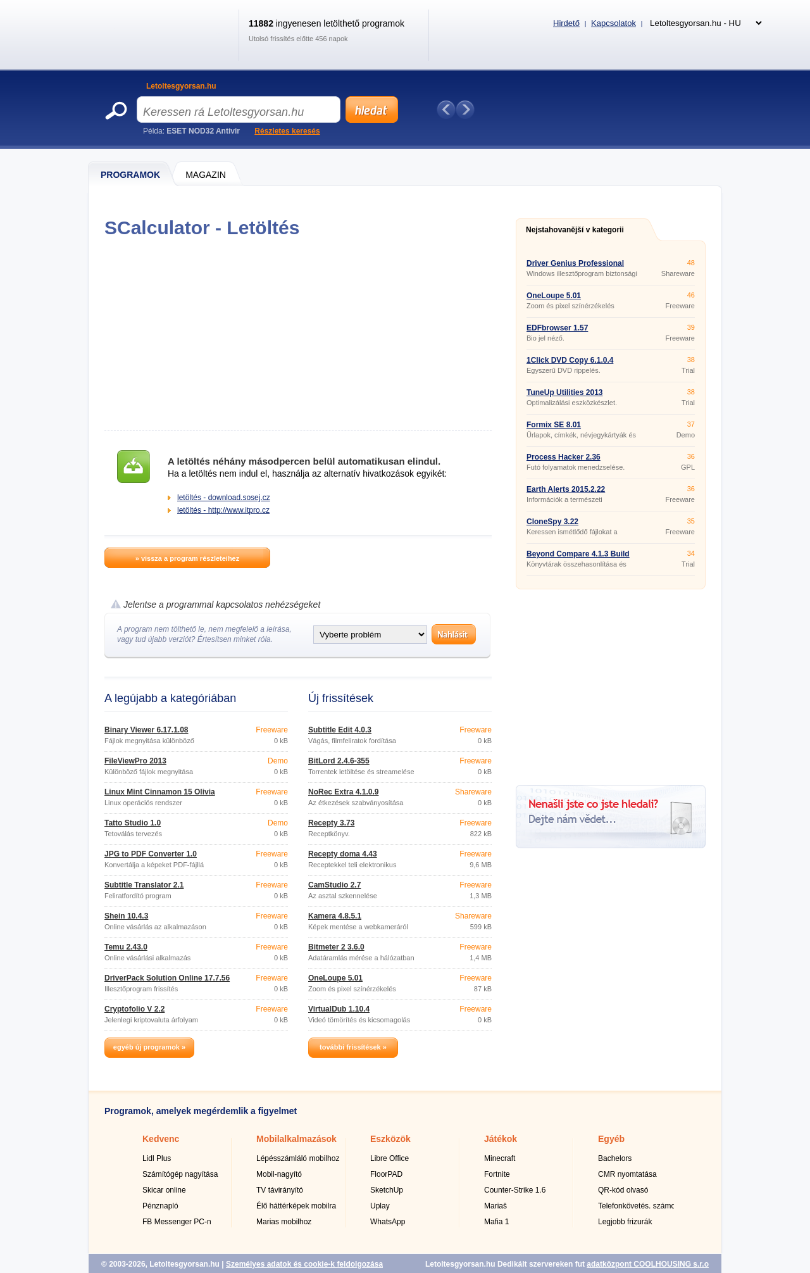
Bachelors (615, 1158)
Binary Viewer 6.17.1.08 (146, 729)
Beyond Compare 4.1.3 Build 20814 (578, 557)
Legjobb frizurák (625, 1221)
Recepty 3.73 (331, 822)
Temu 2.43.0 (125, 947)
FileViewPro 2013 (135, 760)
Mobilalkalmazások (296, 1139)
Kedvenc (160, 1139)
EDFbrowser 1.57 (557, 327)
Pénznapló (160, 1205)
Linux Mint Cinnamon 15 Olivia (159, 791)
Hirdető (566, 23)
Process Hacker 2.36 (563, 457)
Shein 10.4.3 (126, 916)
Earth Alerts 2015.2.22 (565, 489)
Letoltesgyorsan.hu (181, 86)
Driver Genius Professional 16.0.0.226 (575, 267)
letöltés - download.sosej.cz (223, 497)
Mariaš (495, 1205)
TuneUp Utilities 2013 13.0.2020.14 (564, 396)
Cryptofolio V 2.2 (134, 1009)
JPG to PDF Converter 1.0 (150, 854)
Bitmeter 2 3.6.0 (336, 947)
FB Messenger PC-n (176, 1221)
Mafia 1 (496, 1221)
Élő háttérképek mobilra (296, 1205)
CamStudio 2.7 (334, 885)
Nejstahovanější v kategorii (575, 229)
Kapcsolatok (613, 23)
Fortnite (497, 1174)
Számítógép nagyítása (180, 1174)
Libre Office (389, 1158)
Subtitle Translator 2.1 (144, 885)
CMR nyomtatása (627, 1174)
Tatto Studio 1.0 (132, 822)
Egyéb (611, 1139)
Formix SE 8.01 (553, 424)
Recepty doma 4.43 (342, 854)
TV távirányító (279, 1190)
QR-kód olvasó (623, 1190)
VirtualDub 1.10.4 (339, 1009)
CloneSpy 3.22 (552, 521)
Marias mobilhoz (283, 1221)
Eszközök (390, 1139)
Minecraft (499, 1158)
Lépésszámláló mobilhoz (297, 1158)
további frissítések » (353, 1047)
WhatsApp (387, 1221)
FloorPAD (386, 1174)
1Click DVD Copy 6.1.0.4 (569, 360)
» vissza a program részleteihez (187, 558)
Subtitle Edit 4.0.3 (339, 729)
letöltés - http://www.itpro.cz (223, 510)
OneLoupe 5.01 (335, 978)
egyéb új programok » (149, 1047)
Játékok (500, 1139)
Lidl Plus (156, 1158)
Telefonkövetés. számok (638, 1205)
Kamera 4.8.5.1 (334, 916)
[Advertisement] (297, 334)
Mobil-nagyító (279, 1174)
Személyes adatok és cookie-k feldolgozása (304, 1264)
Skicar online (164, 1190)
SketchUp (386, 1190)
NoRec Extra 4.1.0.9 (343, 791)
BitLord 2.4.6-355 (339, 760)
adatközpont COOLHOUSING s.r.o (648, 1264)
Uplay (380, 1205)
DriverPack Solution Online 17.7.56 (167, 978)
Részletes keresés (287, 131)
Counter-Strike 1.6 (514, 1190)
